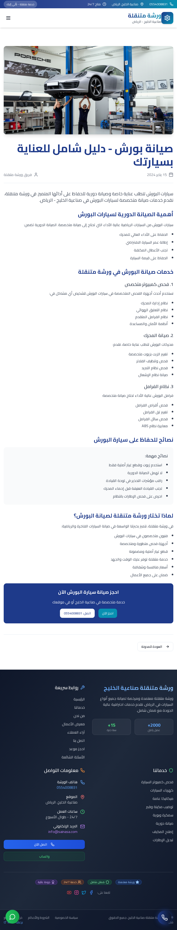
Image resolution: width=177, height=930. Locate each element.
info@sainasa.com (62, 831)
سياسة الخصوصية (66, 917)
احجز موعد (77, 748)
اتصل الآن (44, 844)
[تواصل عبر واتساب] (12, 917)
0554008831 (67, 787)
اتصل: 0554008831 (77, 613)
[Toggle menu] (8, 18)
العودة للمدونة (155, 647)
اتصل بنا (79, 740)
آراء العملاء (76, 732)
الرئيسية (79, 699)
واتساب (44, 856)
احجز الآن (107, 613)
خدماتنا (79, 707)
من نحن (79, 715)
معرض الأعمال (73, 724)
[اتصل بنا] (164, 917)
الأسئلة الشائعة (73, 757)
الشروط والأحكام (38, 917)
